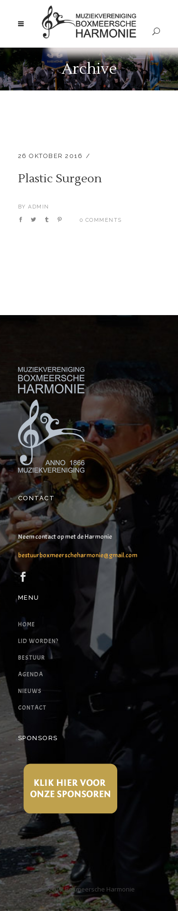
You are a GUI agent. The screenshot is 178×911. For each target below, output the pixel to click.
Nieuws (30, 691)
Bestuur (31, 658)
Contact (32, 708)
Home (26, 624)
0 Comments (101, 220)
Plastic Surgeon (60, 178)
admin (38, 207)
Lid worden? (38, 641)
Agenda (30, 674)
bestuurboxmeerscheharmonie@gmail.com (77, 555)
